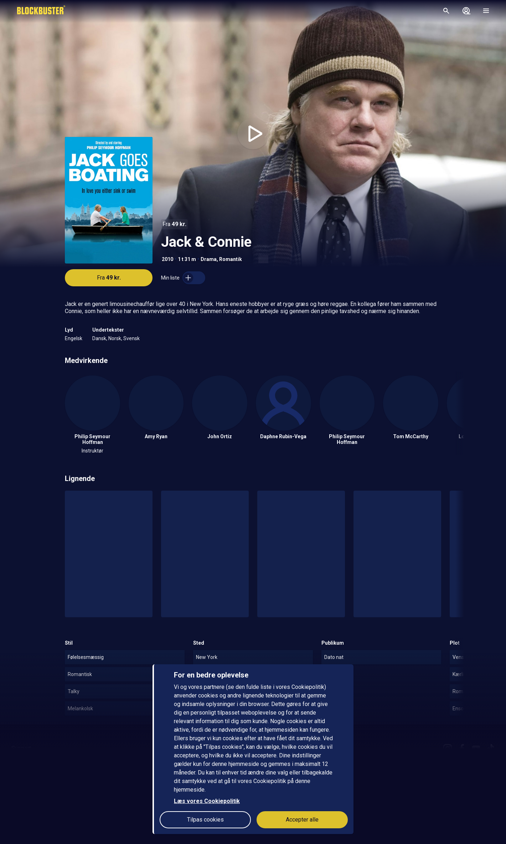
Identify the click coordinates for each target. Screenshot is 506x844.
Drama (209, 259)
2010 (167, 259)
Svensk (131, 338)
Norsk (114, 338)
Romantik (230, 259)
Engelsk (73, 338)
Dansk (99, 338)
